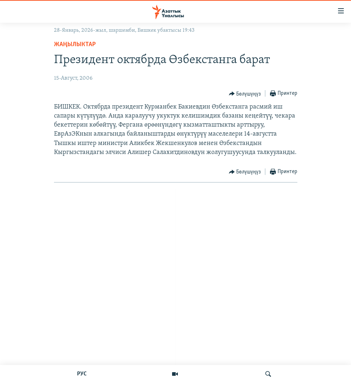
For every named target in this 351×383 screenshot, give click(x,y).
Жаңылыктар (75, 44)
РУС (82, 374)
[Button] (245, 94)
